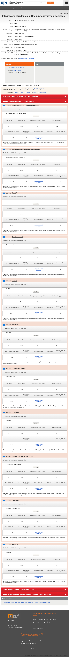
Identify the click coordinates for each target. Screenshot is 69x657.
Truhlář (14, 281)
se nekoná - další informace (38, 137)
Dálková (28, 92)
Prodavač (15, 500)
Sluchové (24, 88)
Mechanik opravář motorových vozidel (25, 105)
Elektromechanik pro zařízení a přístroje (26, 149)
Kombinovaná (43, 92)
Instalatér (15, 325)
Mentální (36, 88)
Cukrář (14, 193)
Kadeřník (15, 544)
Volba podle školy (14, 8)
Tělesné (30, 88)
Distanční (35, 92)
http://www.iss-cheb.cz (18, 67)
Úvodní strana (4, 8)
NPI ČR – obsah (12, 625)
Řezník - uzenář (17, 237)
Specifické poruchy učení (47, 88)
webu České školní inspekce (26, 58)
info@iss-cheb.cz (16, 70)
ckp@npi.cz (39, 628)
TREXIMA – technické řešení (15, 627)
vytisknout (65, 13)
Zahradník (15, 412)
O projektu (11, 620)
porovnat (36, 116)
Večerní (22, 92)
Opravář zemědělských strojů (22, 456)
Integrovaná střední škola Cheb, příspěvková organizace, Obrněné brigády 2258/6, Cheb (27, 602)
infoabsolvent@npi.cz (29, 649)
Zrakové (17, 88)
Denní (16, 92)
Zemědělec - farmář (19, 368)
